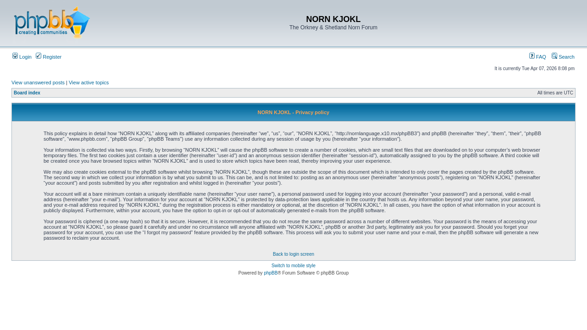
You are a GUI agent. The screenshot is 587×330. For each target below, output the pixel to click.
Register (48, 57)
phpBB (270, 272)
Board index (27, 92)
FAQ (537, 57)
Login (22, 57)
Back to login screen (293, 254)
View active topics (89, 82)
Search (563, 57)
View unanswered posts (38, 82)
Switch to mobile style (293, 265)
